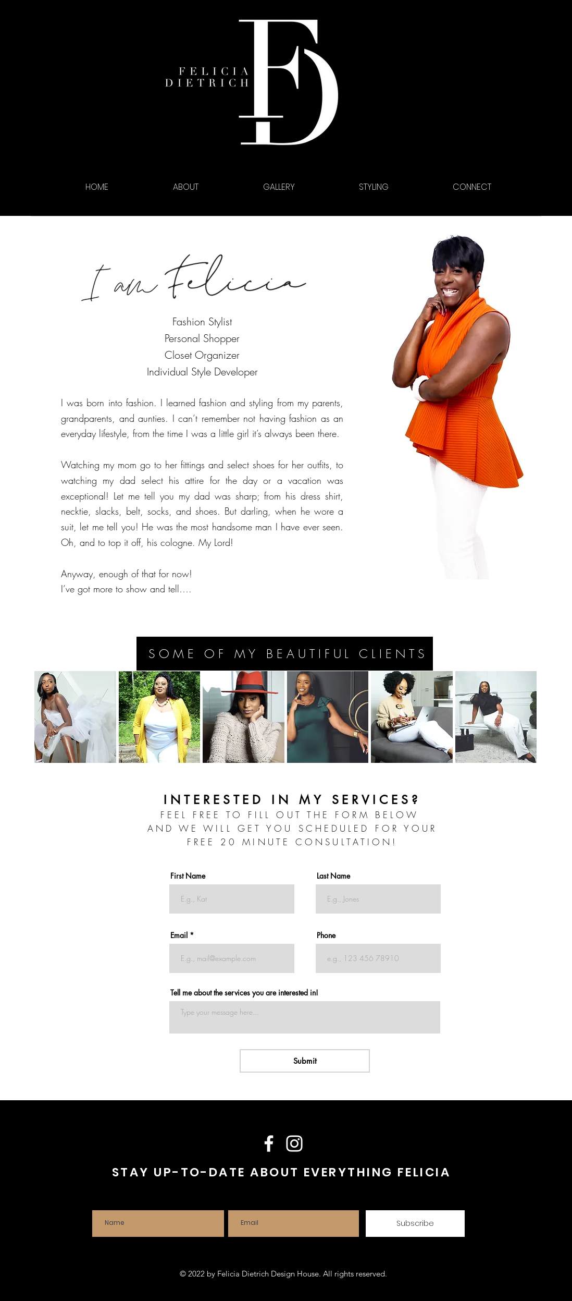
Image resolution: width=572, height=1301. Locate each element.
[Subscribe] (415, 1223)
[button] (75, 717)
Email (179, 935)
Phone (326, 935)
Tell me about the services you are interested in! (244, 992)
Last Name (333, 876)
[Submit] (305, 1061)
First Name (187, 876)
